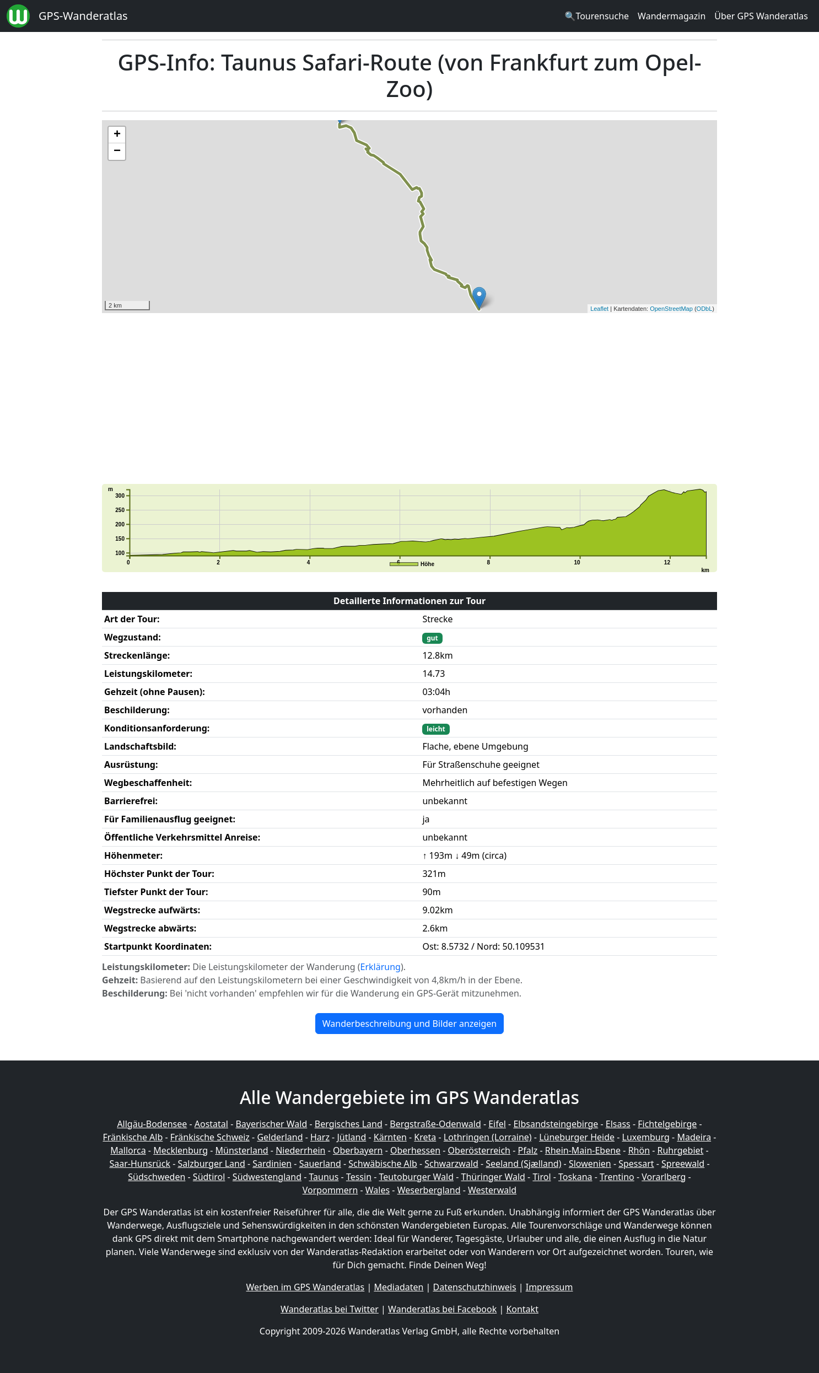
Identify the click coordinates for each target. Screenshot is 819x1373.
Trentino (617, 1177)
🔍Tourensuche (596, 16)
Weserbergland (429, 1190)
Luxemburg (646, 1137)
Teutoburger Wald (416, 1177)
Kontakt (522, 1309)
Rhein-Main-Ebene (583, 1150)
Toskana (575, 1177)
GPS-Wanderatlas (83, 15)
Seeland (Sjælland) (523, 1163)
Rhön (639, 1150)
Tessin (358, 1177)
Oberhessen (415, 1150)
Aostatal (211, 1124)
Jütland (351, 1137)
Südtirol (209, 1177)
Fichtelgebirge (667, 1124)
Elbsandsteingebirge (555, 1124)
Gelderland (280, 1137)
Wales (377, 1190)
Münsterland (241, 1150)
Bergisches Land (348, 1124)
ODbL (705, 308)
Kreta (425, 1137)
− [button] (117, 151)
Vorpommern (330, 1190)
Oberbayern (357, 1150)
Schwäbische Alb (382, 1163)
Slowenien (590, 1163)
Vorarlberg (664, 1177)
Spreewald (682, 1163)
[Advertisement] (409, 398)
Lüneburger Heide (577, 1137)
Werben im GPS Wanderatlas (305, 1287)
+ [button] (117, 135)
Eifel (497, 1124)
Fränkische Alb (133, 1137)
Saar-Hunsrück (139, 1163)
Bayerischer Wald (271, 1124)
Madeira (694, 1137)
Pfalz (527, 1150)
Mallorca (128, 1150)
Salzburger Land (211, 1163)
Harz (320, 1137)
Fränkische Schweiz (210, 1137)
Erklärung (380, 967)
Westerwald (492, 1190)
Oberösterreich (479, 1150)
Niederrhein (300, 1150)
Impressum (549, 1287)
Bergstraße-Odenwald (435, 1124)
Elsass (618, 1124)
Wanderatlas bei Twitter (330, 1309)
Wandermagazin (671, 16)
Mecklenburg (180, 1150)
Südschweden (156, 1177)
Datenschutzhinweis (474, 1287)
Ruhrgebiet (681, 1150)
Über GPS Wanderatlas (761, 16)
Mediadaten (398, 1287)
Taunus (323, 1177)
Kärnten (390, 1137)
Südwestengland (267, 1177)
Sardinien (272, 1163)
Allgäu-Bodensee (152, 1124)
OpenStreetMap (671, 308)
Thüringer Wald (493, 1177)
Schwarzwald (451, 1163)
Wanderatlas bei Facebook (442, 1309)
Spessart (636, 1163)
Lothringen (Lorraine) (488, 1137)
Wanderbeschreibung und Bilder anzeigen (409, 1023)
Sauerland (320, 1163)
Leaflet (599, 308)
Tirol (541, 1177)
